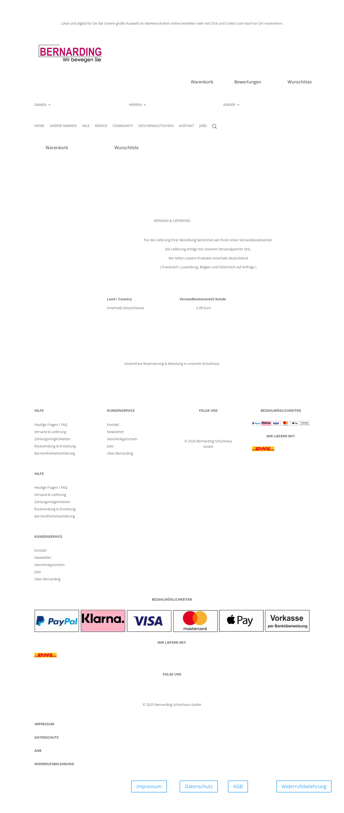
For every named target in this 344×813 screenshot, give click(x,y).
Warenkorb (202, 82)
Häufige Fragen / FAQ (50, 425)
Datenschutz (199, 786)
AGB (238, 786)
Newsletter (115, 432)
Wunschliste (300, 82)
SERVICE (101, 126)
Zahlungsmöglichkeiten (52, 439)
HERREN (135, 105)
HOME (39, 126)
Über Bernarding (120, 454)
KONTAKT (186, 126)
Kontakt (113, 425)
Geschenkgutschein (122, 439)
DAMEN (40, 105)
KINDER (229, 105)
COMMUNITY (123, 126)
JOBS (203, 126)
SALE (86, 126)
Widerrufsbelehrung (304, 786)
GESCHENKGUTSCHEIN (156, 126)
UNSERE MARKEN (63, 126)
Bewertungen (247, 82)
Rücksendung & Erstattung (55, 446)
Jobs (110, 446)
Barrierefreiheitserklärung (54, 454)
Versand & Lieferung (50, 432)
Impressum (149, 786)
